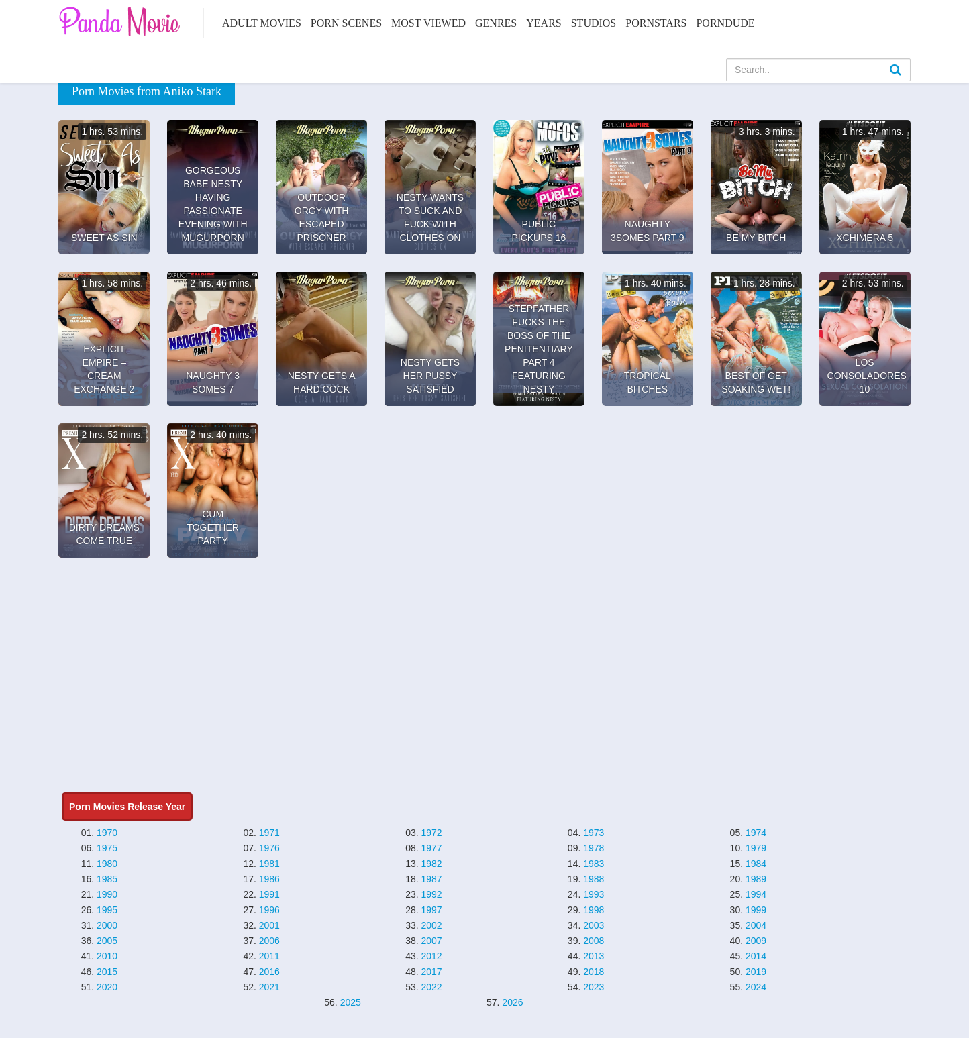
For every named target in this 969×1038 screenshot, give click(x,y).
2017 (431, 971)
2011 (269, 956)
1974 (756, 832)
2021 (269, 987)
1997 (431, 909)
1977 (431, 848)
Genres (496, 23)
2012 (431, 956)
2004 (756, 925)
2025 (350, 1002)
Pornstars (655, 23)
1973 (593, 832)
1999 (756, 909)
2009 (756, 940)
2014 (756, 956)
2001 (269, 925)
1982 (431, 863)
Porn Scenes (346, 23)
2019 (756, 971)
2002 (431, 925)
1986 (269, 879)
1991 (269, 894)
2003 (593, 925)
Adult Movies (261, 23)
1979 (756, 848)
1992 (431, 894)
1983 (593, 863)
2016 (269, 971)
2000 (107, 925)
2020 (107, 987)
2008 (593, 940)
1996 (269, 909)
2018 (593, 971)
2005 (107, 940)
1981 (269, 863)
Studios (594, 23)
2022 (431, 987)
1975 (107, 848)
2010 (107, 956)
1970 (107, 832)
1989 (756, 879)
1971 (269, 832)
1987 (431, 879)
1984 (756, 863)
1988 (593, 879)
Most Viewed (428, 23)
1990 (107, 894)
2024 (756, 987)
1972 (431, 832)
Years (543, 23)
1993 (593, 894)
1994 (756, 894)
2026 (512, 1002)
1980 (107, 863)
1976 (269, 848)
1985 (107, 879)
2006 (269, 940)
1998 (593, 909)
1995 (107, 909)
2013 (593, 956)
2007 (431, 940)
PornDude (725, 23)
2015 (107, 971)
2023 (593, 987)
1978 (593, 848)
